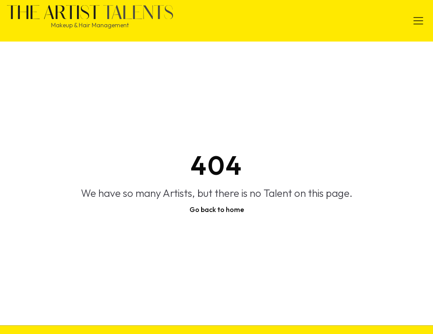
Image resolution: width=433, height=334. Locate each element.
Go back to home (216, 209)
